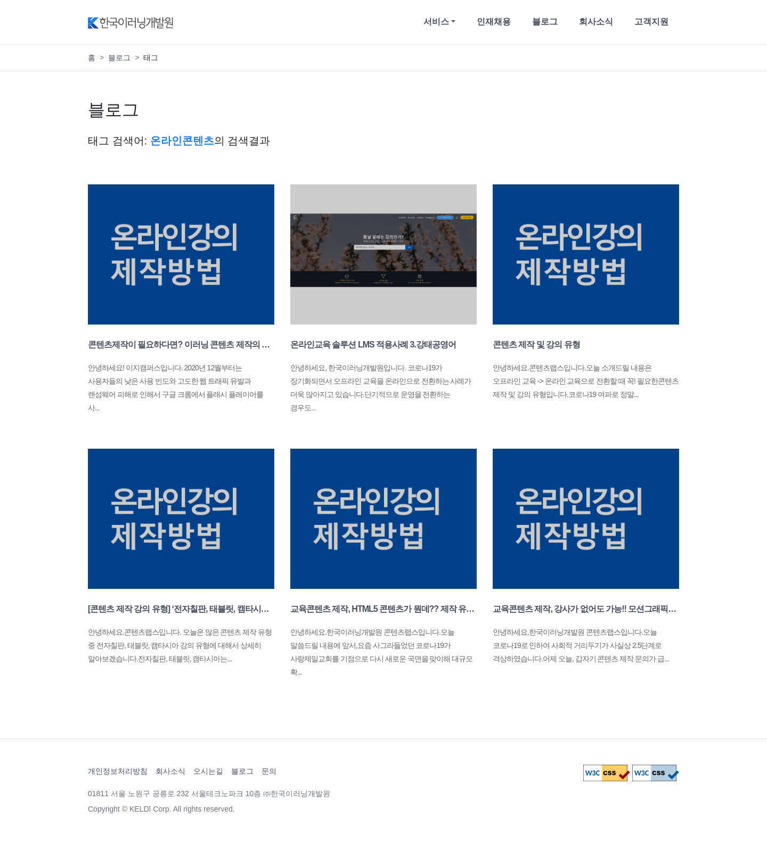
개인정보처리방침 (118, 771)
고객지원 (651, 21)
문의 (269, 771)
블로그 (545, 21)
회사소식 (596, 21)
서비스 (436, 21)
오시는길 (208, 771)
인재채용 (494, 21)
